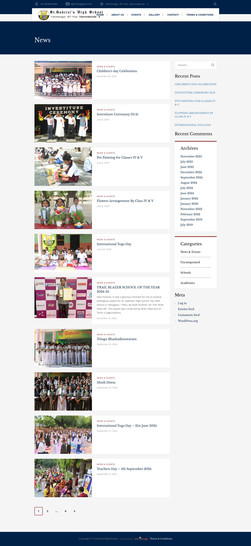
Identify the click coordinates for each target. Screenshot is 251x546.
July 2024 (187, 188)
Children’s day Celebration (117, 71)
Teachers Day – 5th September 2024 (124, 469)
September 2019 (191, 219)
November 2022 (191, 209)
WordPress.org (188, 321)
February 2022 (190, 214)
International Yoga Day (114, 244)
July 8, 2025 (103, 163)
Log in (182, 303)
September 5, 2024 (107, 474)
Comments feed (189, 315)
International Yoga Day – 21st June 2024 (127, 426)
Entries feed (186, 309)
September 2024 (192, 177)
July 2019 (187, 224)
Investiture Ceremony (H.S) (117, 114)
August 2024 (189, 182)
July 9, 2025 (103, 119)
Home (100, 14)
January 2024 (189, 198)
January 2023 (189, 203)
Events (136, 14)
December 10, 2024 (107, 318)
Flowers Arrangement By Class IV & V (125, 201)
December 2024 (191, 172)
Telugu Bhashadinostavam (117, 339)
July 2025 (187, 161)
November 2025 (191, 156)
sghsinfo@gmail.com (81, 4)
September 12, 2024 (107, 431)
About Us (117, 14)
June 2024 (187, 193)
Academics (188, 283)
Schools (186, 272)
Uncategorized (190, 262)
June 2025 (187, 167)
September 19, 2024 (107, 344)
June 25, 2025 (104, 249)
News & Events (106, 66)
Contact (173, 14)
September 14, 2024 (107, 387)
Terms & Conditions (200, 14)
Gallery (154, 14)
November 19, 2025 (107, 76)
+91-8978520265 (48, 4)
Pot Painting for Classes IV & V (120, 157)
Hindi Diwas (106, 382)
